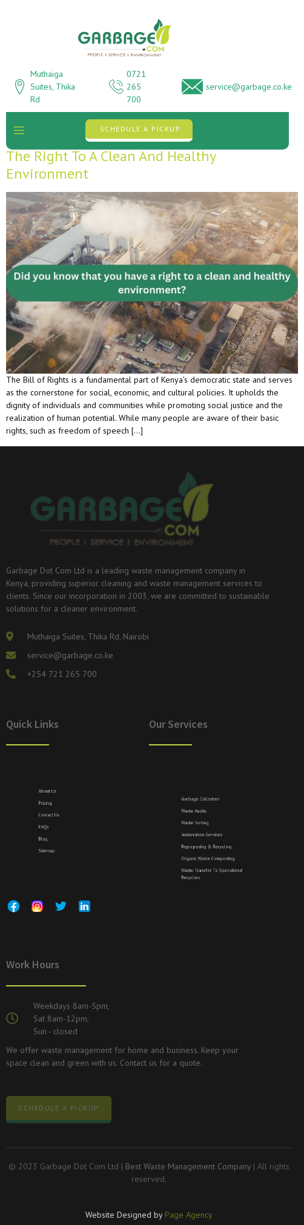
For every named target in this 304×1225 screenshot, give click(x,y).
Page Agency (189, 1216)
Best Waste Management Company (188, 1166)
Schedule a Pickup (140, 128)
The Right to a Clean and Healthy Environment (111, 165)
